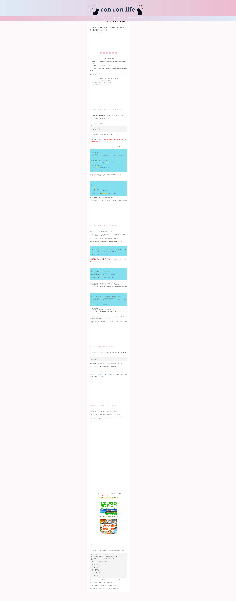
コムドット (132, 19)
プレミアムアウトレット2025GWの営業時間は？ (101, 82)
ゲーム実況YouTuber (132, 17)
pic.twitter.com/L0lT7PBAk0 (110, 273)
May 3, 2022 (117, 192)
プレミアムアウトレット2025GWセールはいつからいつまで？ (104, 78)
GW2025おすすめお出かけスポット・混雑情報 (101, 83)
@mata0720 (111, 297)
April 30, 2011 (105, 303)
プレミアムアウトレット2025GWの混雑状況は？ (101, 80)
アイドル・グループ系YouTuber (104, 20)
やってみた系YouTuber (141, 17)
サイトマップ (104, 17)
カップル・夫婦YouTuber (113, 19)
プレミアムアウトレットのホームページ (107, 373)
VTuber (113, 17)
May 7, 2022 (105, 169)
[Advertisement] (107, 42)
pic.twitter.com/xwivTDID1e (103, 166)
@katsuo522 (106, 297)
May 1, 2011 (105, 253)
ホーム (94, 17)
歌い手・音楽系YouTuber (122, 17)
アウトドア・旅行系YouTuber (122, 20)
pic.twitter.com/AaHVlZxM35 (101, 190)
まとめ (93, 85)
